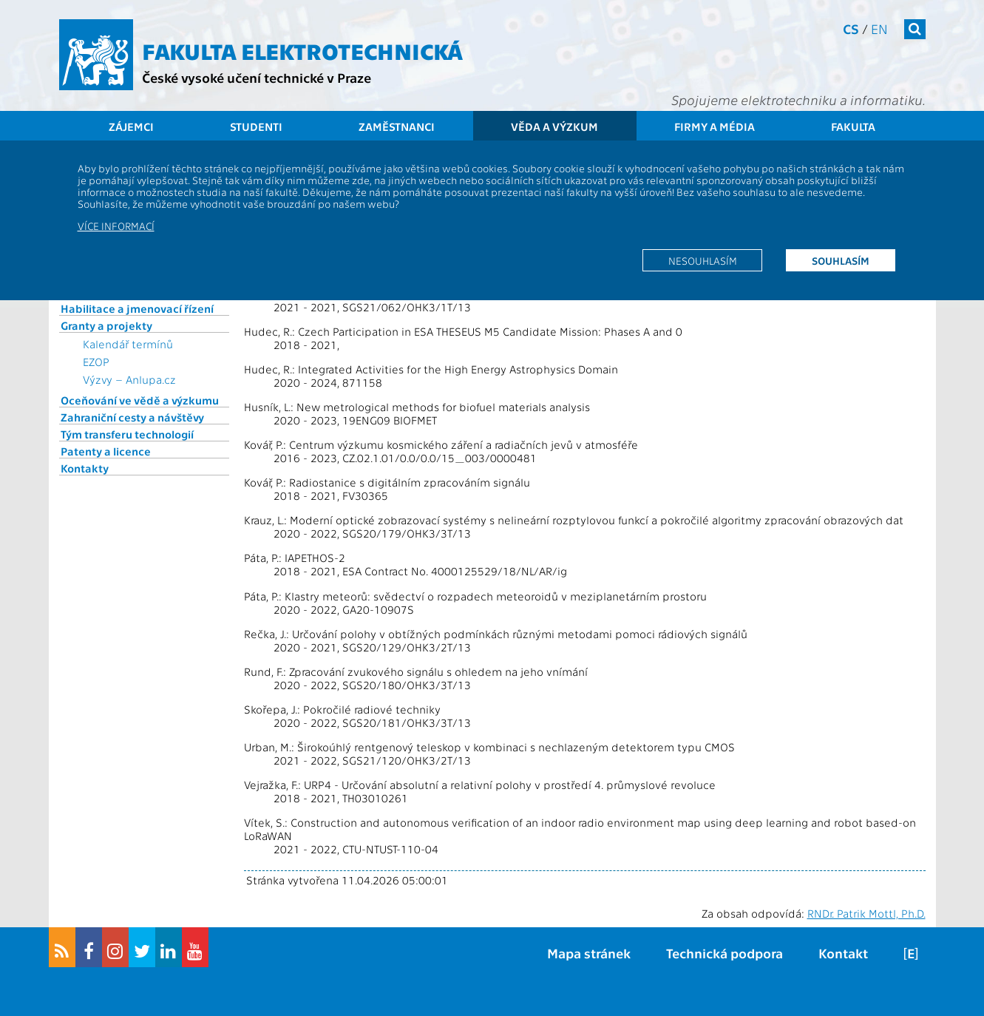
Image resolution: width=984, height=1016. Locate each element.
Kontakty (85, 468)
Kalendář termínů (128, 343)
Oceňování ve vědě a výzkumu (140, 400)
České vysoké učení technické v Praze (256, 77)
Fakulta (853, 126)
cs (851, 28)
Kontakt (843, 953)
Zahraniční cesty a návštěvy (132, 417)
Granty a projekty (106, 325)
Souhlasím (840, 260)
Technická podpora (724, 953)
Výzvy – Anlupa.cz (129, 379)
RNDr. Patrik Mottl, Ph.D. (866, 913)
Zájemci (131, 126)
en (879, 28)
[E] (910, 953)
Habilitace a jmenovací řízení (137, 308)
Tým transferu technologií (127, 434)
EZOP (96, 361)
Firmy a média (714, 126)
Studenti (256, 126)
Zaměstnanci (397, 126)
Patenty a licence (106, 451)
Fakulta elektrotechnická (302, 50)
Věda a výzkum (554, 126)
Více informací (116, 225)
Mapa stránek (589, 953)
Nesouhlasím (702, 260)
